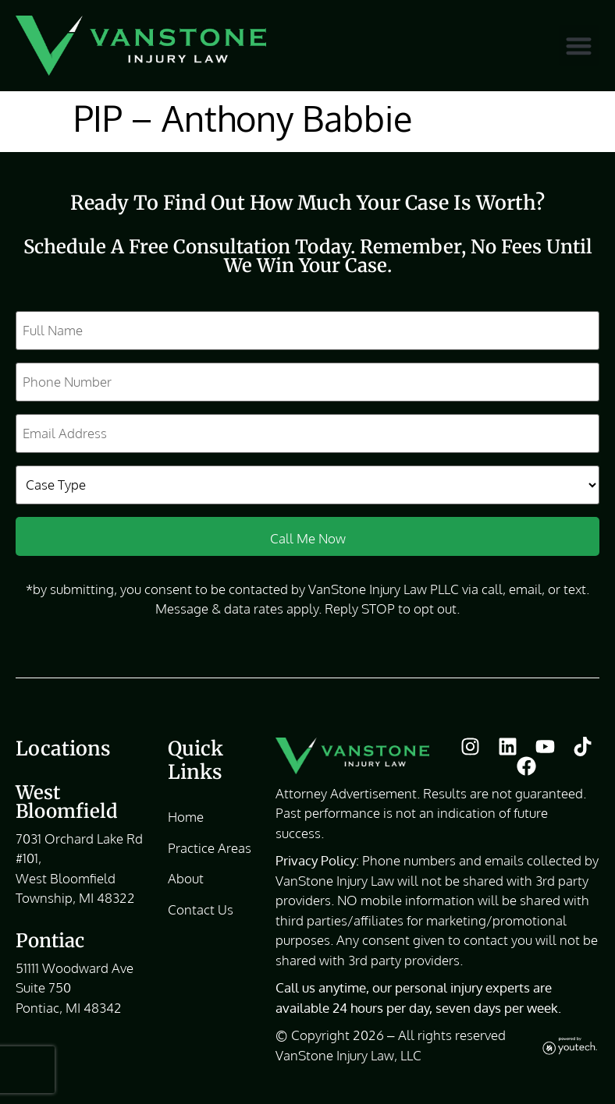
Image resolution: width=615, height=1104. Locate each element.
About (186, 878)
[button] (579, 45)
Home (186, 817)
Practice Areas (209, 848)
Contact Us (200, 909)
